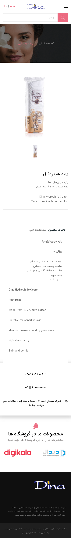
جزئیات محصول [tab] (57, 230)
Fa (5, 6)
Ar (14, 6)
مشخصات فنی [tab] (37, 230)
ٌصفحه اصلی (46, 44)
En (10, 6)
